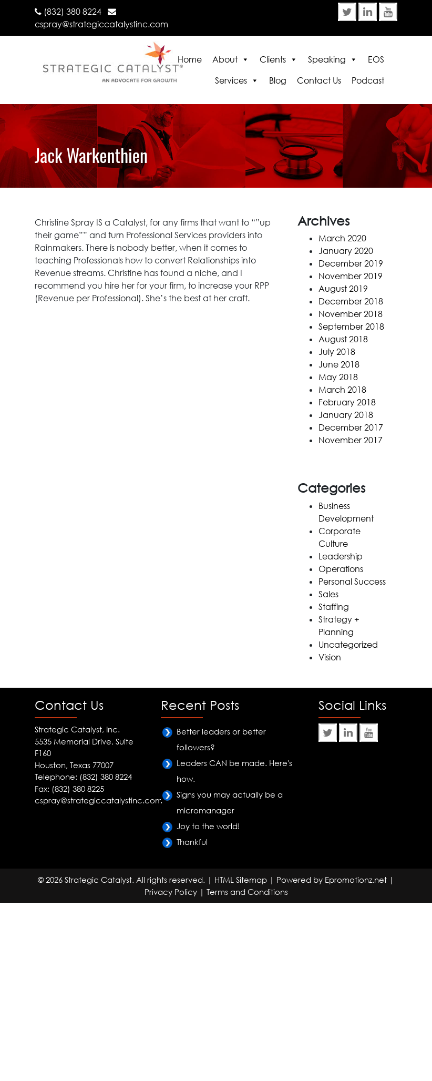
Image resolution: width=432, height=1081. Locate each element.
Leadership (340, 556)
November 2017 (350, 440)
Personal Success (352, 581)
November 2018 (350, 314)
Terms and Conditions (247, 891)
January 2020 (345, 251)
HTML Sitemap (240, 879)
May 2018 (338, 377)
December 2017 (350, 427)
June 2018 (338, 364)
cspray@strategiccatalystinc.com (101, 24)
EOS (376, 59)
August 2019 (343, 288)
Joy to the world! (208, 826)
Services (231, 80)
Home (190, 59)
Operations (340, 569)
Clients (273, 59)
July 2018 (336, 351)
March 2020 (342, 238)
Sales (328, 594)
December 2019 (350, 263)
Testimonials (90, 191)
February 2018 (347, 402)
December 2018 (350, 301)
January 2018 (345, 415)
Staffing (333, 606)
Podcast (368, 80)
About (225, 59)
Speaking (327, 59)
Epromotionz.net (356, 879)
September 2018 (351, 326)
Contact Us (319, 80)
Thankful (192, 842)
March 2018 (342, 389)
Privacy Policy (171, 891)
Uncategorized (348, 644)
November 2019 (350, 276)
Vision (329, 657)
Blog (277, 80)
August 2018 (343, 339)
